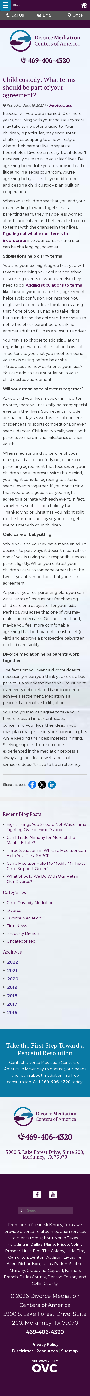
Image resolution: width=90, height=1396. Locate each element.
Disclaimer (22, 1351)
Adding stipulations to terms (54, 285)
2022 (10, 962)
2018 (10, 995)
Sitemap (69, 1351)
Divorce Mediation (24, 918)
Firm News (17, 926)
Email (44, 15)
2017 (10, 1004)
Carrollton (18, 1257)
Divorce (14, 910)
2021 (10, 970)
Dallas (36, 1244)
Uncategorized (60, 105)
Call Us (15, 15)
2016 (10, 1012)
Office (75, 15)
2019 (10, 987)
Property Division (23, 933)
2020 (10, 979)
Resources (47, 1351)
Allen (12, 1264)
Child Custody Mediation (30, 902)
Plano (49, 1244)
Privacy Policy (45, 1344)
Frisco (63, 1244)
